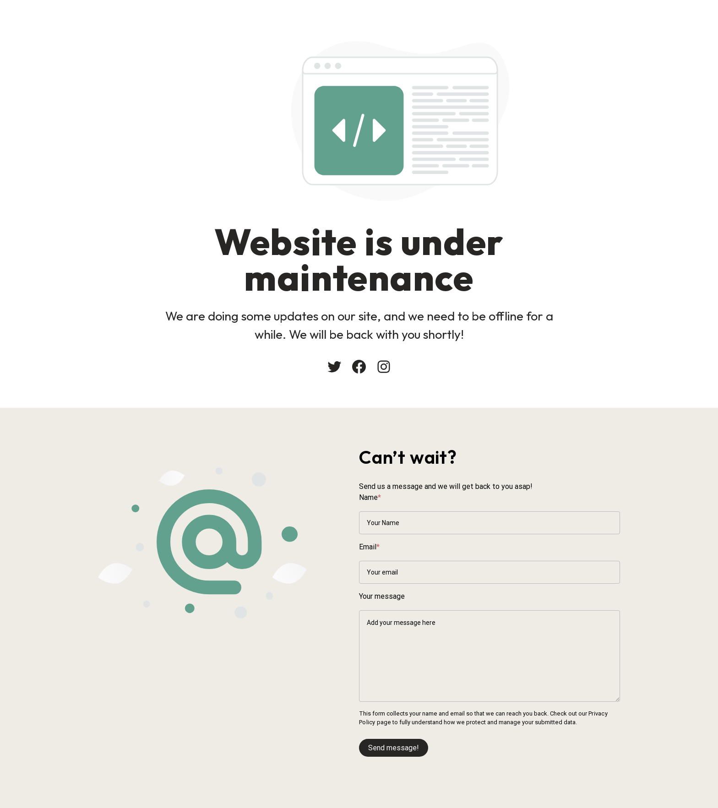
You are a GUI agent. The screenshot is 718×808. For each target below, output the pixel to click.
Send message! (393, 747)
